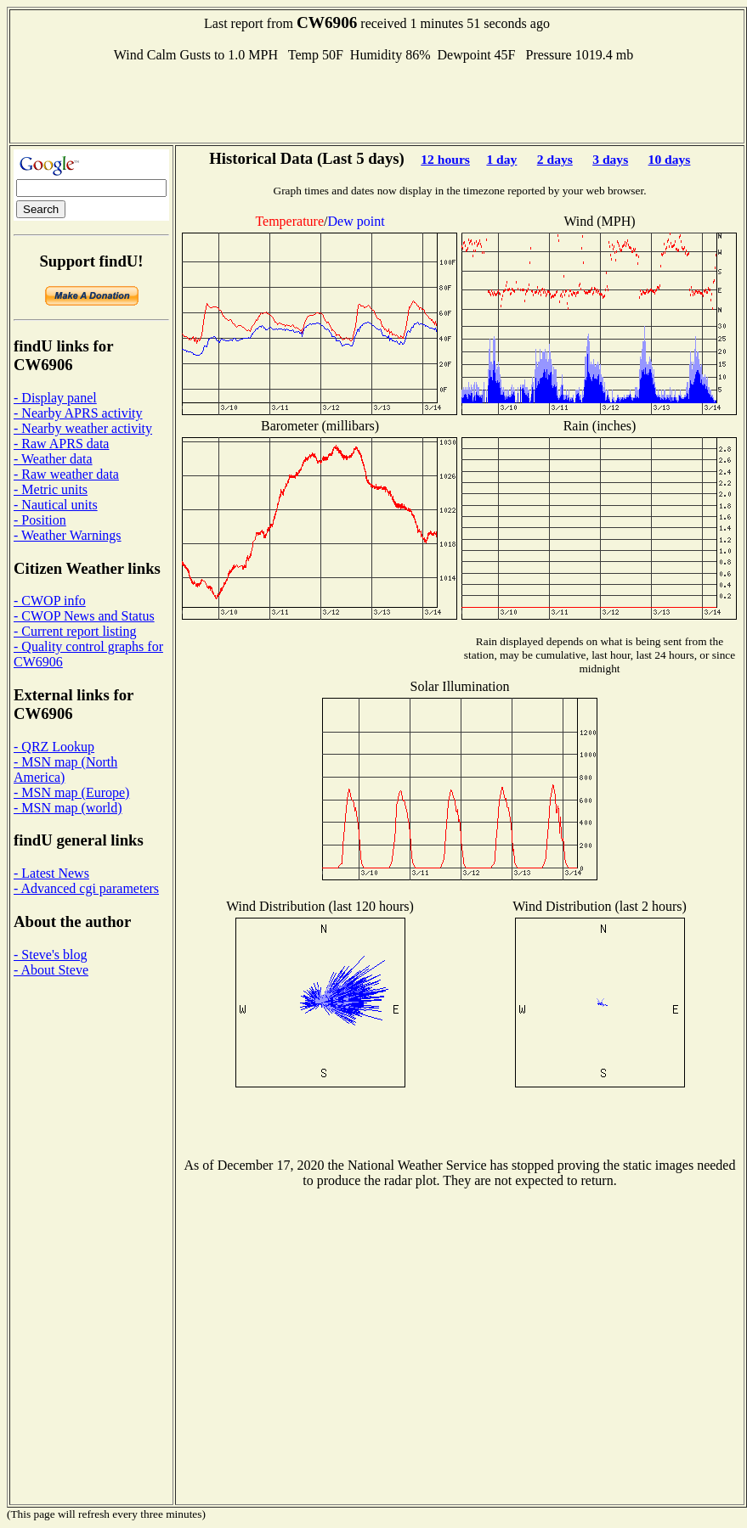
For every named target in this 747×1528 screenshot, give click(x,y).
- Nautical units (56, 504)
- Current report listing (75, 631)
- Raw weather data (66, 474)
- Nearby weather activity (83, 428)
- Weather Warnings (68, 535)
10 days (669, 159)
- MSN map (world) (68, 808)
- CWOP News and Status (84, 616)
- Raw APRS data (61, 443)
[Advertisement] (377, 101)
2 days (555, 159)
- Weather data (53, 459)
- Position (40, 520)
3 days (610, 159)
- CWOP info (50, 600)
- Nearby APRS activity (78, 413)
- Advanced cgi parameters (86, 888)
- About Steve (51, 970)
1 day (501, 159)
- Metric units (51, 489)
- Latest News (51, 873)
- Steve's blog (50, 954)
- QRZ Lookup (54, 746)
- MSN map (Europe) (71, 792)
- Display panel (55, 397)
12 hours (445, 159)
